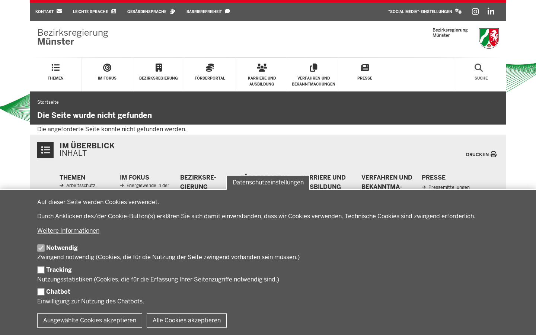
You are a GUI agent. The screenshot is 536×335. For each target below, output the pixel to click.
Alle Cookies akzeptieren (187, 320)
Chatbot (58, 292)
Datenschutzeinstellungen (268, 182)
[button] (425, 12)
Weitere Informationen (68, 231)
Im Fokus (134, 177)
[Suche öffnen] (481, 74)
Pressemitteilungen (449, 187)
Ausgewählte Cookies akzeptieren (89, 320)
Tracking (59, 270)
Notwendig (62, 248)
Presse (434, 177)
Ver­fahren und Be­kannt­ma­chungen (386, 187)
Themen (72, 177)
